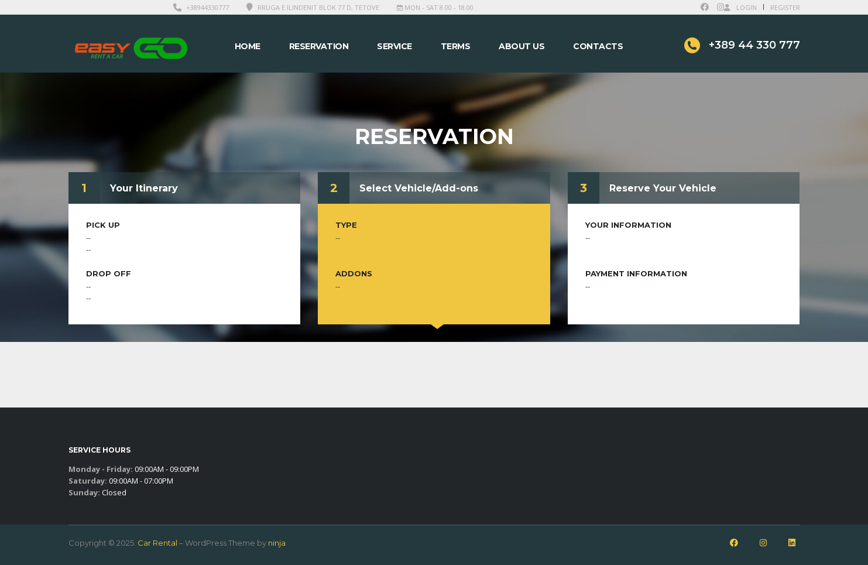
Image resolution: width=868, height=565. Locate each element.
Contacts (598, 46)
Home (247, 46)
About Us (521, 46)
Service (394, 46)
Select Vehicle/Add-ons (418, 188)
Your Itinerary (144, 188)
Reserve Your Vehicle (662, 188)
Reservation (319, 46)
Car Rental (157, 542)
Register (785, 7)
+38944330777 (207, 7)
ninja (277, 542)
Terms (456, 46)
